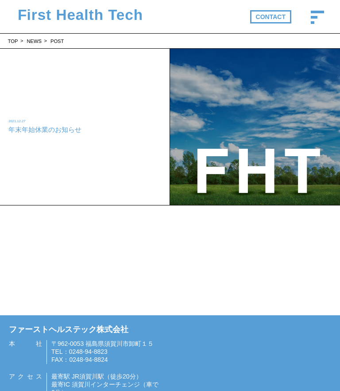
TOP (13, 41)
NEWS (34, 41)
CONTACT (271, 16)
